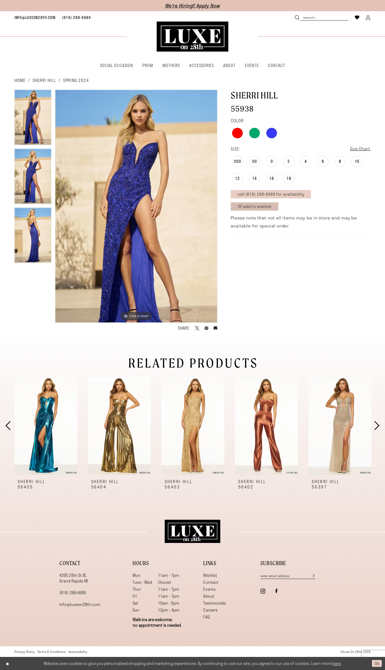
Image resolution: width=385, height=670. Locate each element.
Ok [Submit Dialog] (376, 663)
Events (209, 589)
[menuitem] (35, 17)
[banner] (192, 37)
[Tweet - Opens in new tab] (197, 328)
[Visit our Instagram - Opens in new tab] (262, 591)
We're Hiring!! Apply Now (192, 5)
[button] (368, 17)
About (208, 596)
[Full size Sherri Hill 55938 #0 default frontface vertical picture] (136, 206)
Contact (210, 582)
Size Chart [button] (359, 148)
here (336, 663)
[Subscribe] (314, 576)
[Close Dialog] (8, 663)
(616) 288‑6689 (72, 592)
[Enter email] (289, 576)
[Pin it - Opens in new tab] (206, 328)
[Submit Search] (298, 17)
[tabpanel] (32, 119)
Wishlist (210, 575)
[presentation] (45, 426)
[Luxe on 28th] (192, 531)
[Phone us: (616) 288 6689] (76, 17)
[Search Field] (321, 17)
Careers (210, 610)
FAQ (206, 617)
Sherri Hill (44, 80)
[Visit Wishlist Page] (357, 17)
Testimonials (214, 603)
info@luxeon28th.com (79, 604)
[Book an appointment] (35, 17)
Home (19, 80)
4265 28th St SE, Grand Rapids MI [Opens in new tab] (73, 578)
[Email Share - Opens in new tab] (215, 328)
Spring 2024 (76, 80)
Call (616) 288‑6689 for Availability (272, 195)
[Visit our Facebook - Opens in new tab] (276, 591)
